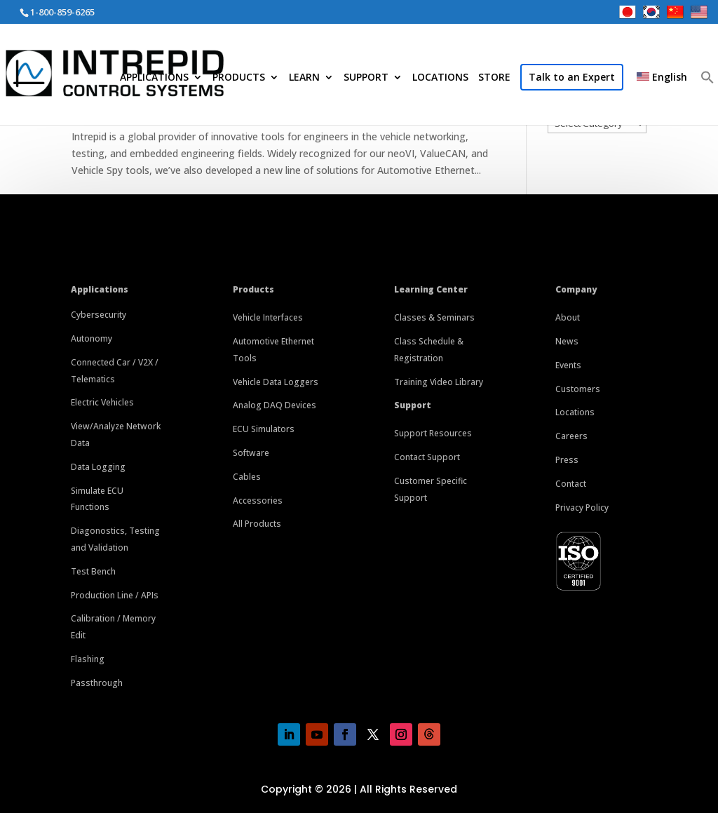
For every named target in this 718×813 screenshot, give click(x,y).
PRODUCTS (238, 77)
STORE (494, 77)
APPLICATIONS (154, 77)
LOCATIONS (440, 77)
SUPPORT (366, 77)
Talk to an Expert (572, 76)
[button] (707, 99)
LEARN (304, 77)
